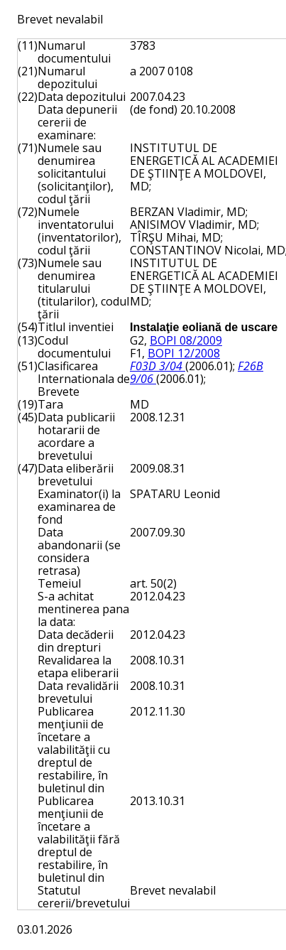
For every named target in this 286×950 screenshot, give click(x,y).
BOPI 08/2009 (186, 340)
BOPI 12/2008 (184, 353)
